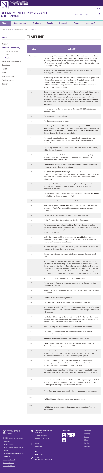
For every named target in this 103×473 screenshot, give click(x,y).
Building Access (8, 444)
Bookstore (87, 430)
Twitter (73, 435)
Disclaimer (6, 456)
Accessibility (7, 441)
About (5, 23)
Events (78, 23)
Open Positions (8, 76)
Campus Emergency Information (13, 447)
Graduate (38, 23)
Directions (6, 65)
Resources (6, 84)
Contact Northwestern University (13, 453)
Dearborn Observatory (21, 29)
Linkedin (69, 435)
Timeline (7, 58)
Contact (98, 8)
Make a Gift (90, 23)
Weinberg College (56, 3)
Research (64, 23)
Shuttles (87, 446)
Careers (5, 450)
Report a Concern (8, 463)
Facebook (64, 435)
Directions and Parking (12, 51)
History (7, 54)
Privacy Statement (9, 460)
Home (3, 29)
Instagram (64, 440)
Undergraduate (21, 23)
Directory (87, 433)
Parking (86, 443)
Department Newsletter (11, 61)
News (4, 73)
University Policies (9, 466)
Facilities (5, 69)
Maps (86, 440)
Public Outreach (8, 80)
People (51, 23)
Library (86, 437)
